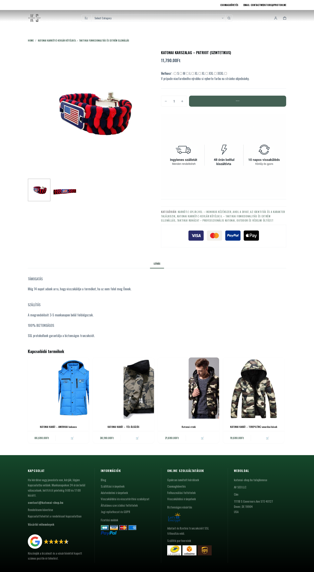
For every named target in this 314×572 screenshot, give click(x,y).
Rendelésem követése (40, 509)
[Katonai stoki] (188, 388)
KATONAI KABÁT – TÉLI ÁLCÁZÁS (123, 426)
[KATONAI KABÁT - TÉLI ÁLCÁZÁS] (123, 388)
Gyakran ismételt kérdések (183, 480)
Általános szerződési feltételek (119, 505)
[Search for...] (86, 18)
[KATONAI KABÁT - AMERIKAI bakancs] (58, 388)
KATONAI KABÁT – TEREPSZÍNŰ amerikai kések (253, 426)
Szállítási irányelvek (113, 486)
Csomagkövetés (229, 5)
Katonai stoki (189, 426)
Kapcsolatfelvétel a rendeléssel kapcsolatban (55, 516)
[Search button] (228, 18)
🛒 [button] (72, 438)
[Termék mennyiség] (174, 101)
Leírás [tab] (157, 263)
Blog (103, 480)
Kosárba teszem (237, 101)
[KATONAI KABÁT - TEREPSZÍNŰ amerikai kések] (253, 388)
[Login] (275, 18)
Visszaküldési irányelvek (181, 499)
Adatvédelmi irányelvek (114, 492)
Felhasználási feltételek (181, 492)
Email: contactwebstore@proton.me (264, 5)
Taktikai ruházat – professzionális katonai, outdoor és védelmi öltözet (225, 220)
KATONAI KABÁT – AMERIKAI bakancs (58, 426)
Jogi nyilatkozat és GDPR (115, 511)
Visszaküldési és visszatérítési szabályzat (125, 499)
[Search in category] (158, 18)
